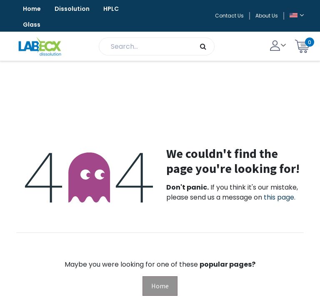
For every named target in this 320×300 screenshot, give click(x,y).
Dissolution (72, 9)
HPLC (111, 9)
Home (32, 9)
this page (279, 197)
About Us (266, 15)
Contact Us (229, 15)
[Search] (203, 46)
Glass (31, 24)
